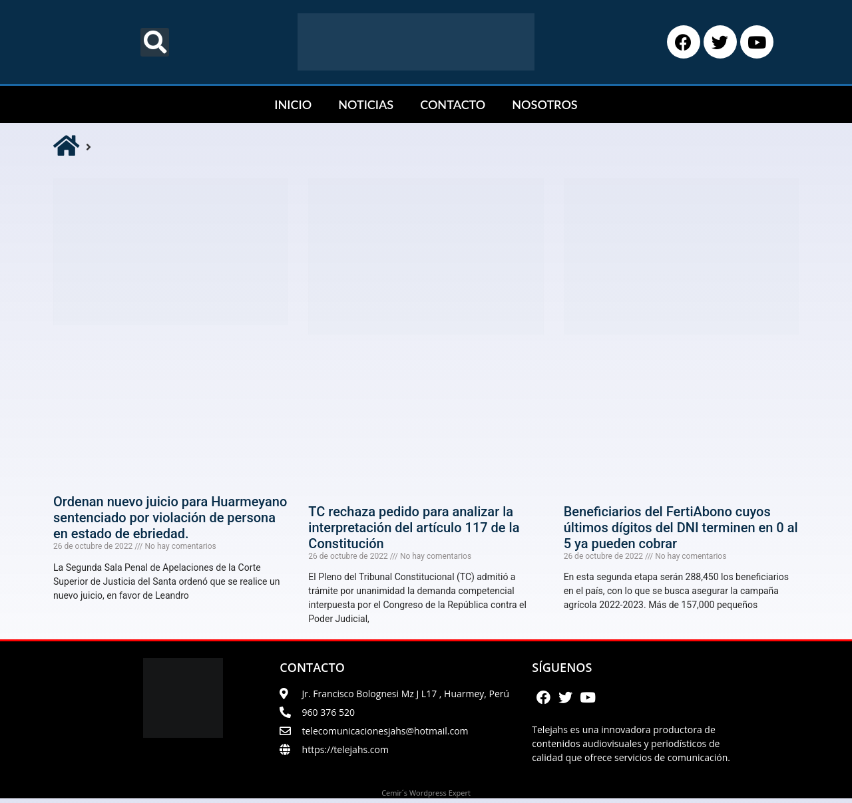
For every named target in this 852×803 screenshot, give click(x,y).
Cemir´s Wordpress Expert (426, 797)
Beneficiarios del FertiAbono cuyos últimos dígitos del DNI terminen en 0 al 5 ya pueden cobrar (681, 528)
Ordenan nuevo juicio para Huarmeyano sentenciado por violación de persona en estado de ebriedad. (170, 518)
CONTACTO (452, 104)
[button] (154, 42)
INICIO (293, 104)
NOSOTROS (544, 104)
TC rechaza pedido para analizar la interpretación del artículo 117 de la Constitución (413, 528)
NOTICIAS (365, 104)
